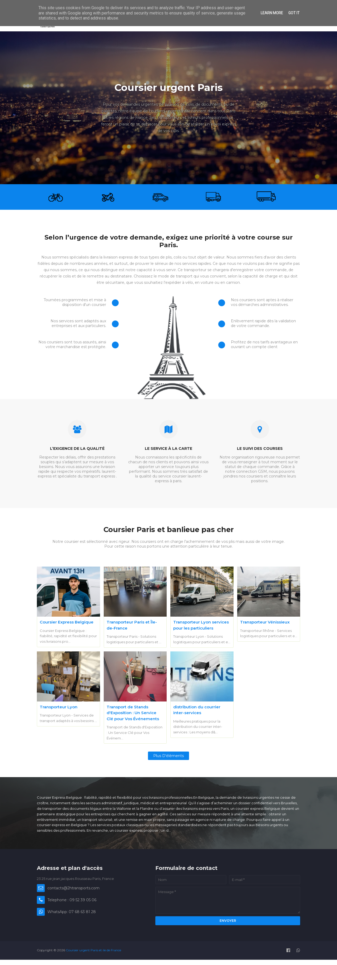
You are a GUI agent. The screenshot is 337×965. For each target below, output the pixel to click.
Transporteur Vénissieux (265, 622)
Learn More (272, 13)
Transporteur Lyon (58, 706)
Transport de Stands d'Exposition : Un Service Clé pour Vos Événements (133, 712)
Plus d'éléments (168, 755)
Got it (294, 13)
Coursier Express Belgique (66, 622)
